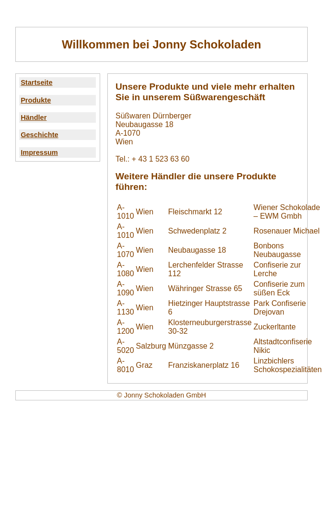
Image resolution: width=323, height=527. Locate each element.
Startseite (36, 82)
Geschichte (39, 135)
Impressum (39, 152)
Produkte (36, 100)
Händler (33, 117)
